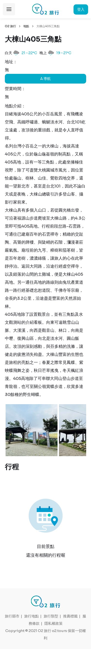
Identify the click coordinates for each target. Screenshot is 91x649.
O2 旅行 (10, 26)
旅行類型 (51, 616)
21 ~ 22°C (29, 53)
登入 (80, 9)
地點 (26, 26)
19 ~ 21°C (63, 53)
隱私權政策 (53, 623)
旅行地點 (31, 616)
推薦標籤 (70, 616)
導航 (45, 78)
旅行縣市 (12, 616)
